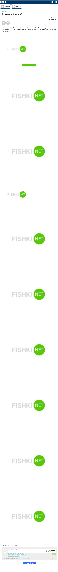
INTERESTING (11, 2)
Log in (37, 550)
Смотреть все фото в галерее (29, 64)
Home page (4, 11)
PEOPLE (17, 2)
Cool (21, 2)
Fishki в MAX (29, 563)
